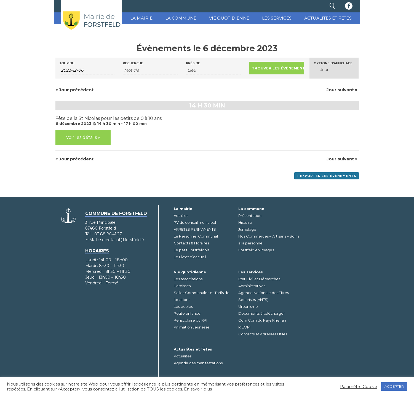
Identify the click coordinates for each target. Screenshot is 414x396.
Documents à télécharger (261, 313)
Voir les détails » (83, 137)
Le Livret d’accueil (190, 257)
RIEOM (244, 327)
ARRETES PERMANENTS (195, 229)
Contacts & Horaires (191, 243)
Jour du (67, 63)
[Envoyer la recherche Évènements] (276, 68)
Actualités (182, 356)
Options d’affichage (333, 63)
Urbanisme (248, 306)
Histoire (245, 222)
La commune (180, 18)
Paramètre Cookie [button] (358, 386)
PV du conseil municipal (195, 222)
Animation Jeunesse (192, 327)
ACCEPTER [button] (394, 386)
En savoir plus (198, 389)
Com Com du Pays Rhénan (262, 320)
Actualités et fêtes (328, 18)
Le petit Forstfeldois (191, 250)
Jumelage (247, 229)
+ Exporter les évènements (326, 176)
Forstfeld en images (256, 250)
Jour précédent (74, 89)
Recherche (133, 63)
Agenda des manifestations (198, 363)
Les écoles (183, 306)
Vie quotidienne (229, 18)
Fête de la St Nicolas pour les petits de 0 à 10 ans (108, 118)
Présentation (249, 215)
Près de (193, 63)
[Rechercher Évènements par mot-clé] (150, 70)
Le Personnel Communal (196, 236)
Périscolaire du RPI (190, 320)
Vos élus (181, 215)
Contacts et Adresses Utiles (262, 334)
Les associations (188, 279)
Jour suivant (342, 89)
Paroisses (182, 286)
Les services (277, 18)
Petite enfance (187, 313)
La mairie (141, 18)
